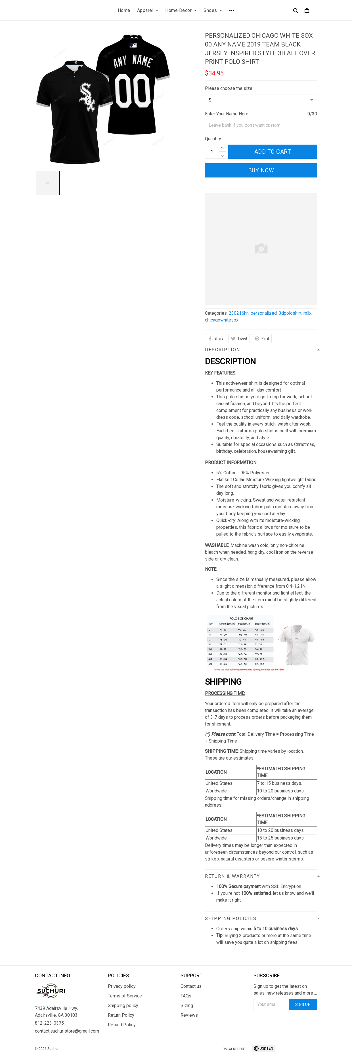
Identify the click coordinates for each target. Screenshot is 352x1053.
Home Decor (181, 10)
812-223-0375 (49, 1023)
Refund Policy (122, 1024)
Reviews (189, 1015)
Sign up (303, 1004)
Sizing (187, 1005)
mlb (307, 313)
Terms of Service (125, 996)
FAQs (186, 996)
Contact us (191, 986)
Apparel (148, 10)
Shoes (213, 10)
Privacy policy (122, 986)
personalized (264, 313)
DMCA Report (234, 1049)
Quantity (213, 138)
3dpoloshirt (290, 313)
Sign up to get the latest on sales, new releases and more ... (285, 990)
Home (124, 10)
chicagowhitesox (221, 320)
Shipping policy (123, 1005)
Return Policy (121, 1015)
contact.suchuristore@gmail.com (67, 1031)
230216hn (239, 313)
